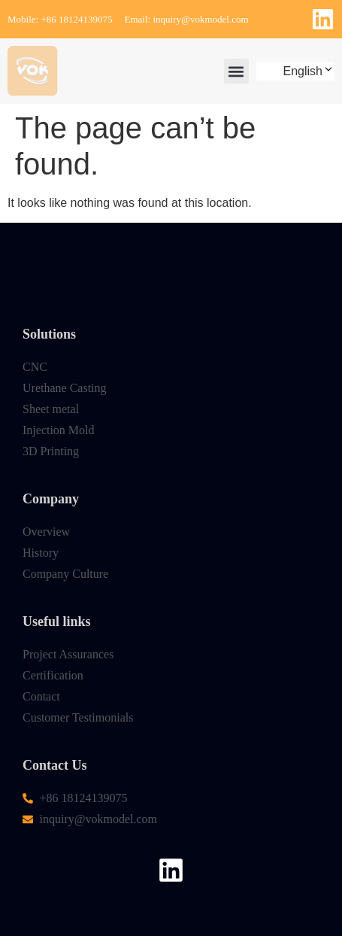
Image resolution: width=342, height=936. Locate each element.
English (308, 71)
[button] (236, 71)
